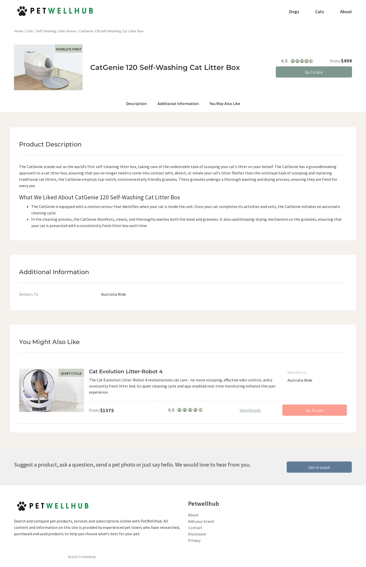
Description (137, 103)
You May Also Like (224, 103)
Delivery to (296, 372)
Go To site (315, 410)
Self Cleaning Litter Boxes (56, 31)
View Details (250, 410)
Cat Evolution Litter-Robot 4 (126, 371)
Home (18, 31)
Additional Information (178, 103)
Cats (29, 31)
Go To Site (314, 72)
